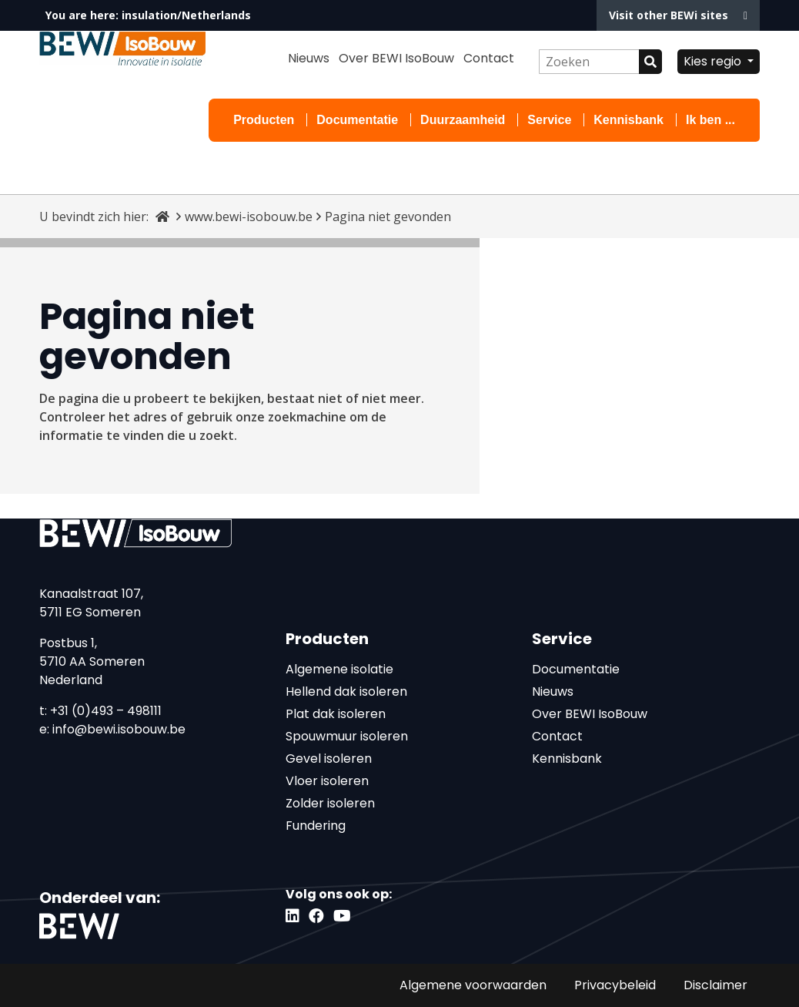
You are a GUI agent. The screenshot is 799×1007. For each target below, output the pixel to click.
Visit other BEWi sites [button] (678, 15)
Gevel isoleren (329, 758)
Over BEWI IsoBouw (396, 58)
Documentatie (357, 119)
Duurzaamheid (462, 119)
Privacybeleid (615, 985)
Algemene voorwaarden (473, 985)
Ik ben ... (710, 119)
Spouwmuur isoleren (347, 736)
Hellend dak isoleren (346, 691)
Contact (488, 58)
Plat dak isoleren (336, 714)
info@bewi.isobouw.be (119, 729)
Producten (263, 119)
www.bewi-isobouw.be (249, 216)
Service (549, 119)
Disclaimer (715, 985)
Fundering (316, 825)
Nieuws (308, 58)
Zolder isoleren (330, 803)
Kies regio (714, 61)
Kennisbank (628, 119)
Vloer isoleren (327, 781)
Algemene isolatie (339, 669)
